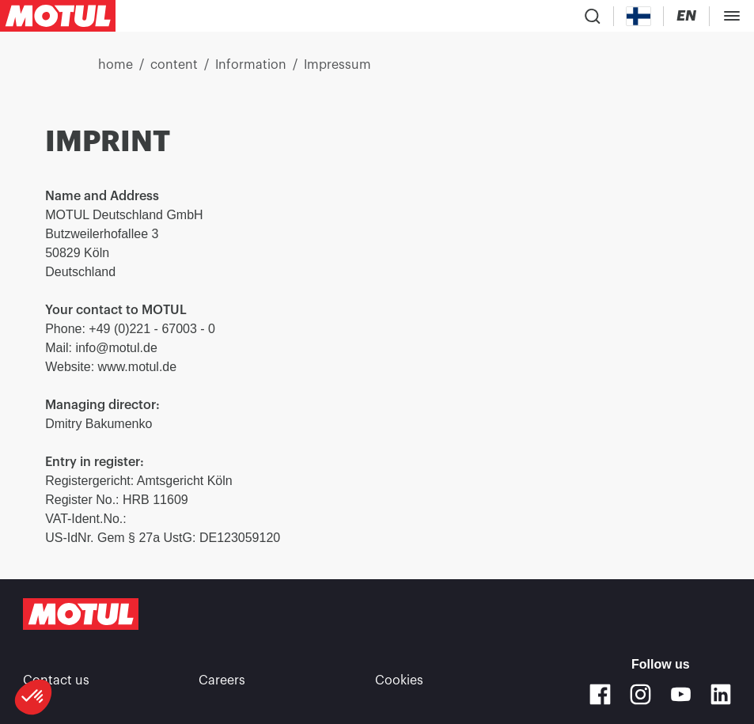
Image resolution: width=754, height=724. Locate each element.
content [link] (174, 65)
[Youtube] (680, 694)
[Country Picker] (639, 16)
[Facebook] (600, 694)
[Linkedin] (721, 694)
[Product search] (592, 16)
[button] (33, 697)
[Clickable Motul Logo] (58, 16)
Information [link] (250, 65)
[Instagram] (640, 694)
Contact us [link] (56, 680)
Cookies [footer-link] (399, 680)
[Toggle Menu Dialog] (731, 15)
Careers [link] (222, 680)
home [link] (115, 65)
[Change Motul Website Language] (686, 16)
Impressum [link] (337, 65)
